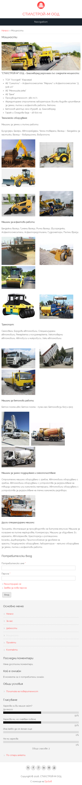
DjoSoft (48, 781)
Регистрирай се (12, 584)
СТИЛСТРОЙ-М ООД (41, 14)
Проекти (11, 642)
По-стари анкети (15, 755)
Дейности (11, 628)
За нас (9, 621)
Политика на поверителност (22, 691)
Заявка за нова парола (15, 588)
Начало (5, 30)
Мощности (12, 635)
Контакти (12, 650)
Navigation (41, 21)
